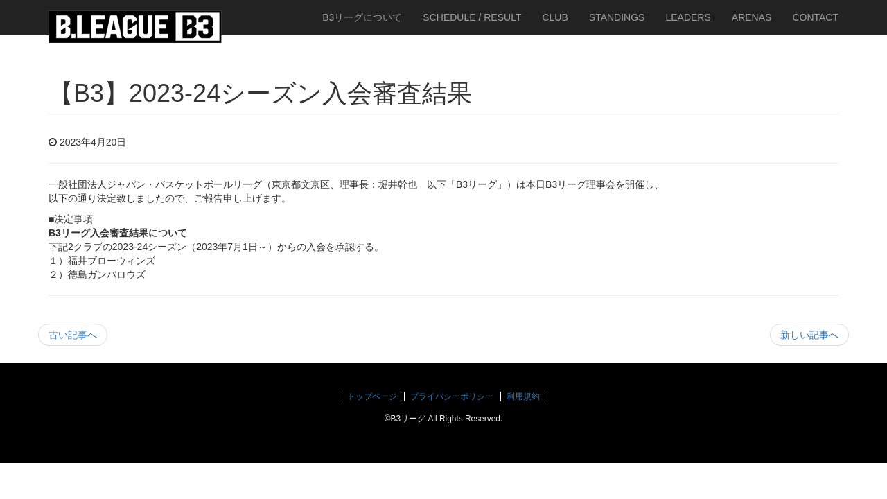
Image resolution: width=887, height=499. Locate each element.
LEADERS (687, 17)
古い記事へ (73, 334)
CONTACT (815, 17)
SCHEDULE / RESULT (472, 17)
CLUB (555, 17)
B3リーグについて (362, 17)
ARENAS (752, 17)
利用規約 (523, 396)
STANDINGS (617, 17)
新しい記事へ (809, 334)
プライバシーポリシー (451, 396)
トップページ (372, 396)
